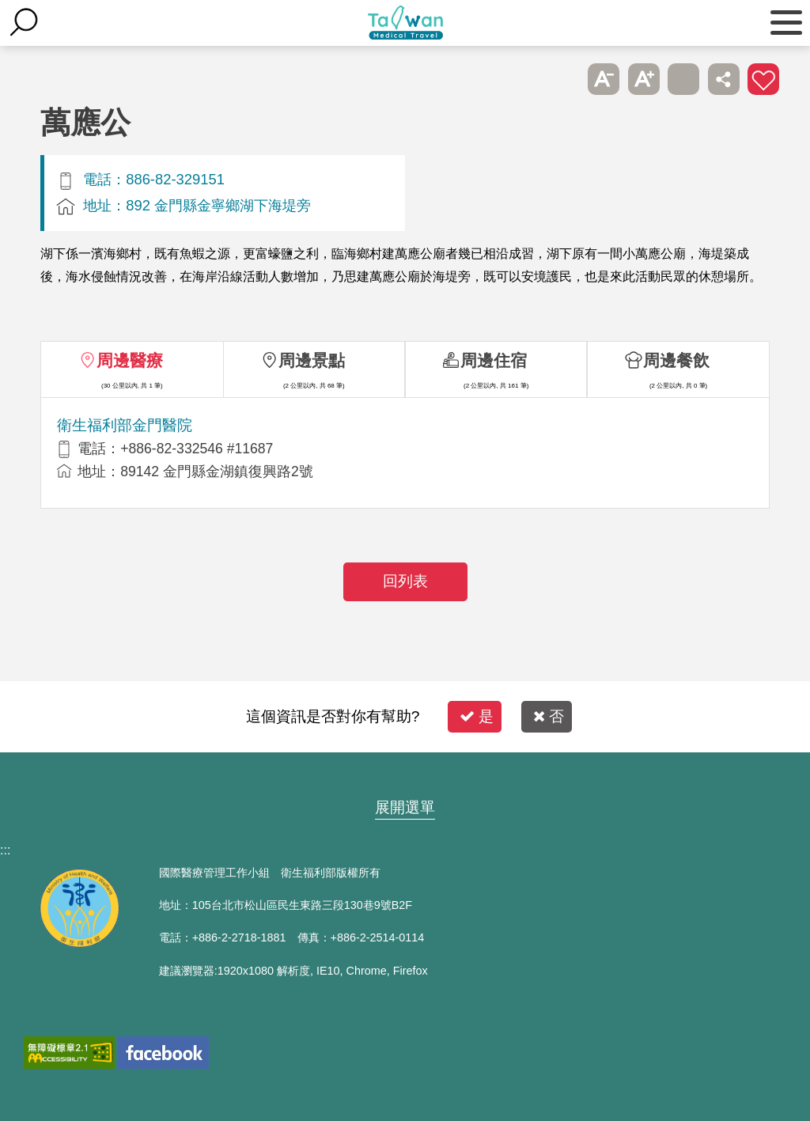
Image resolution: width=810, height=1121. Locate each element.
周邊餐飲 (676, 360)
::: (5, 850)
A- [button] (603, 79)
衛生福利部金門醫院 (124, 425)
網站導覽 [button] (405, 777)
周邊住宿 (493, 360)
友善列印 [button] (683, 79)
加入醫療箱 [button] (763, 79)
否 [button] (548, 716)
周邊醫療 (130, 360)
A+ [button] (644, 79)
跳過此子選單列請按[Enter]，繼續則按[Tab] (564, 79)
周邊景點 (311, 360)
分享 (724, 79)
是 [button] (477, 716)
